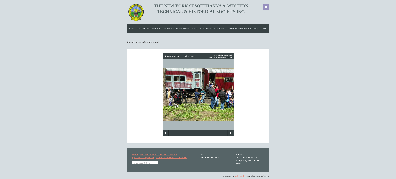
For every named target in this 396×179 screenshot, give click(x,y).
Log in (266, 7)
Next (231, 133)
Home (135, 154)
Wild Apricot (241, 176)
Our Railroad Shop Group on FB (171, 157)
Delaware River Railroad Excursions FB (158, 154)
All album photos (173, 56)
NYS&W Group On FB (144, 157)
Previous (165, 133)
